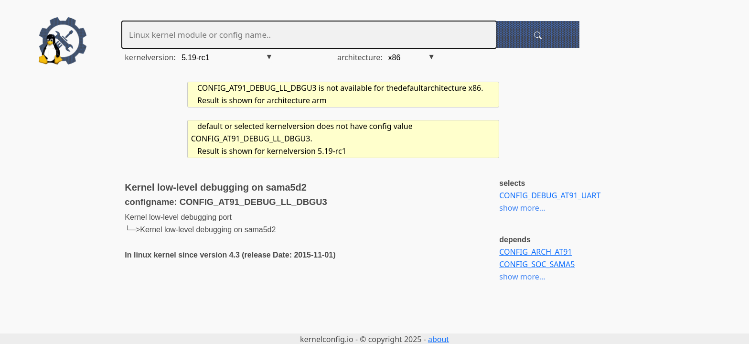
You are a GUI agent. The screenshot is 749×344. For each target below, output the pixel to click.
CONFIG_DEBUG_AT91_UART (549, 195)
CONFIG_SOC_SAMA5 (537, 264)
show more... (522, 208)
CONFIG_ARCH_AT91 (535, 252)
